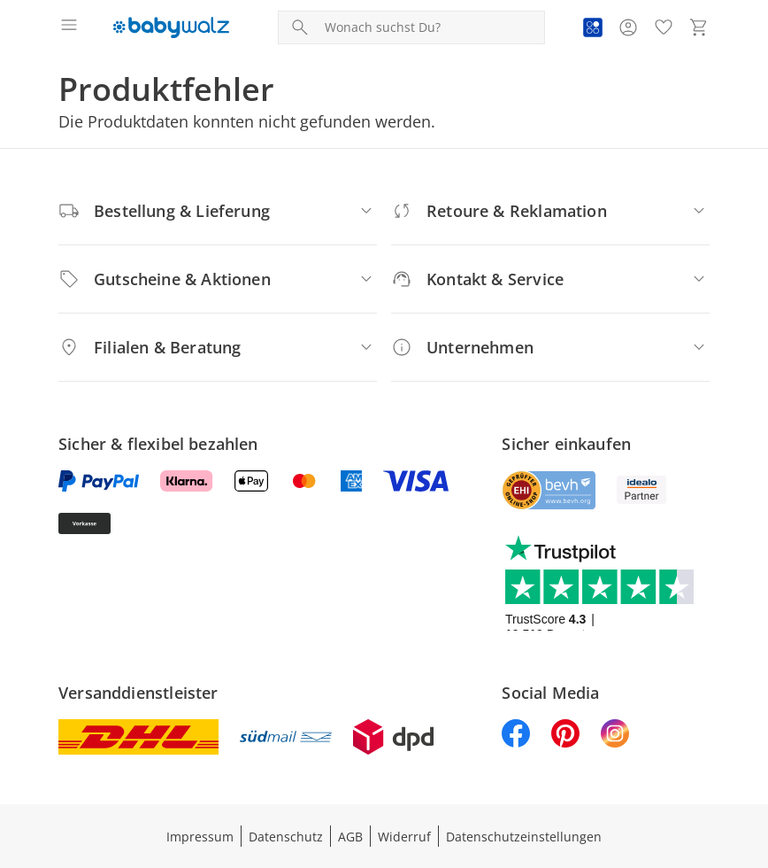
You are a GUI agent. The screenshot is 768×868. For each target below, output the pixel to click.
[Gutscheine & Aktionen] (217, 279)
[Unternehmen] (550, 347)
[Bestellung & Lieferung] (217, 210)
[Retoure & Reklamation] (550, 210)
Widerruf (404, 836)
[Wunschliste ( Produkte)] (663, 27)
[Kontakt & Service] (550, 279)
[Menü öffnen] (69, 27)
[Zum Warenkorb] (699, 27)
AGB (350, 836)
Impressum (200, 836)
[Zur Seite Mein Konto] (628, 27)
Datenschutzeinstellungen (524, 836)
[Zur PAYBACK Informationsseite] (592, 27)
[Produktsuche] (431, 27)
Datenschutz (286, 836)
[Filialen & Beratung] (217, 347)
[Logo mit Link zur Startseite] (171, 27)
